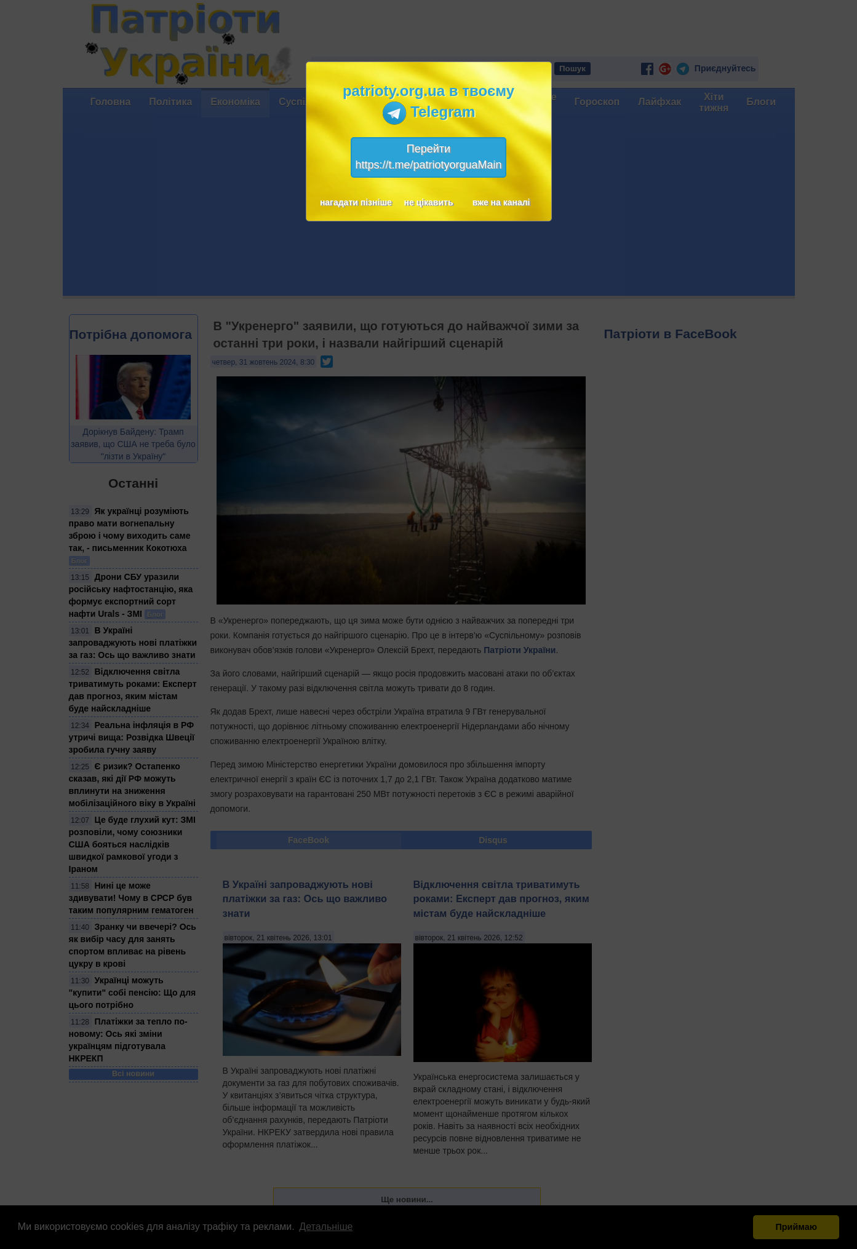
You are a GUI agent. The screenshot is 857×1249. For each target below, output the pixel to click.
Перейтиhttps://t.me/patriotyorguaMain (428, 157)
